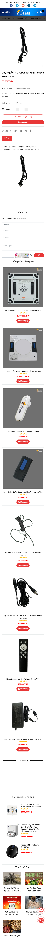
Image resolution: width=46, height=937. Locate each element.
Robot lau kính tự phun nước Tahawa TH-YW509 (31, 806)
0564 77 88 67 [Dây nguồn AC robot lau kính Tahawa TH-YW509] (20, 2)
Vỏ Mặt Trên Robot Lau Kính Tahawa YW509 (23, 371)
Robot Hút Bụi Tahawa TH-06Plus (30, 846)
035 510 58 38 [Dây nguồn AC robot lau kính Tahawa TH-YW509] (34, 2)
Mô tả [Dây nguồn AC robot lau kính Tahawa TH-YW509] (6, 138)
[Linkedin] (21, 131)
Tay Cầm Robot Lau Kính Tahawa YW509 (23, 432)
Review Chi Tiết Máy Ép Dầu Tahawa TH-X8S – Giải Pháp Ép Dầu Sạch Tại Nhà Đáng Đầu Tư (12, 889)
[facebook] (11, 5)
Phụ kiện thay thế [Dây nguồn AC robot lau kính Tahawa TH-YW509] (19, 18)
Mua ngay (23, 122)
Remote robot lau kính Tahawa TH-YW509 (23, 679)
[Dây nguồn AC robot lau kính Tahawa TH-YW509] (23, 12)
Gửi (39, 255)
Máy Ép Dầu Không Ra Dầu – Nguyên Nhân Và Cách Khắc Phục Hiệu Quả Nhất (34, 913)
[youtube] (23, 5)
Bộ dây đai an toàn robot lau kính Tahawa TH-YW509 (23, 554)
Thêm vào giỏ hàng (23, 117)
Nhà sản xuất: (7, 89)
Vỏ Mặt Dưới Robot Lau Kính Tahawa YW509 (23, 311)
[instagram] (29, 5)
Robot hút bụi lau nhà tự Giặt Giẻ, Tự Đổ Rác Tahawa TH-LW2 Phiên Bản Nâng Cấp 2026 (30, 828)
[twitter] (17, 5)
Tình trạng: (6, 103)
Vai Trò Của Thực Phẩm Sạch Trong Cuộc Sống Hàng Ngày (34, 889)
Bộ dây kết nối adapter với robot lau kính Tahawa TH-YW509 (23, 617)
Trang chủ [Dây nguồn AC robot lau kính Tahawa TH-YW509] (6, 18)
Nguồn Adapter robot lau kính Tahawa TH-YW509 (23, 739)
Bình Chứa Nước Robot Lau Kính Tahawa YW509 (23, 492)
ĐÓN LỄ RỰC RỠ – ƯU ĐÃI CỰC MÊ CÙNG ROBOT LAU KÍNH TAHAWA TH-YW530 (12, 913)
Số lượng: (6, 109)
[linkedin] (34, 5)
